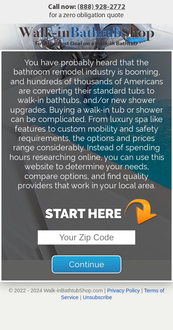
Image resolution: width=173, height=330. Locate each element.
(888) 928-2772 (101, 7)
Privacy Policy (123, 290)
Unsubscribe (97, 297)
